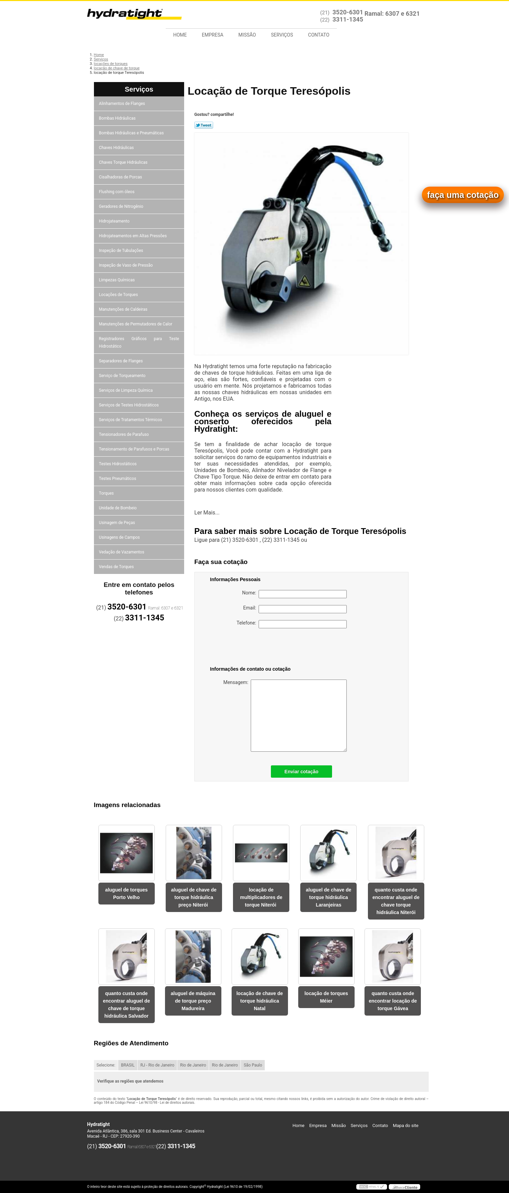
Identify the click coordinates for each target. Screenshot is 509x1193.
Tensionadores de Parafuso (124, 434)
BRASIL (128, 1065)
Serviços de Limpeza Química (126, 390)
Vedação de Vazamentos (122, 552)
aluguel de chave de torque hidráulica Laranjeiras (328, 897)
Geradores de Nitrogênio (121, 206)
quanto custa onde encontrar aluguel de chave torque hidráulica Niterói (395, 901)
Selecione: (106, 1065)
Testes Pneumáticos (117, 478)
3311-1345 (347, 19)
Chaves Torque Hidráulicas (123, 162)
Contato (318, 35)
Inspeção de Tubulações (121, 250)
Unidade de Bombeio (118, 508)
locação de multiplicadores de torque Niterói (261, 897)
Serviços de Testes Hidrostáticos (129, 405)
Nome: (294, 594)
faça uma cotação (463, 195)
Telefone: (292, 624)
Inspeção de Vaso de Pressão (126, 265)
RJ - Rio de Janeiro (157, 1065)
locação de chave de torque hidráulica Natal (259, 1001)
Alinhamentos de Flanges (122, 103)
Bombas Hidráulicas (117, 118)
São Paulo (253, 1065)
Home (180, 35)
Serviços (282, 35)
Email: (295, 609)
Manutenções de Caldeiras (123, 309)
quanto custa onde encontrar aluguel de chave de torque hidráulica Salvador (126, 1005)
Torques (106, 493)
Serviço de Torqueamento (122, 375)
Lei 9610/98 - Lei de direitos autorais (166, 1102)
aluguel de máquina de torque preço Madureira (193, 1001)
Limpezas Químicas (117, 280)
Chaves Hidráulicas (116, 147)
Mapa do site (405, 1125)
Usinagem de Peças (117, 522)
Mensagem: (285, 716)
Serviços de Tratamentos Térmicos (130, 419)
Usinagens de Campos (119, 537)
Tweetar (203, 125)
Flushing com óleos (117, 191)
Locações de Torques (118, 294)
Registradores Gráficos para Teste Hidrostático (139, 342)
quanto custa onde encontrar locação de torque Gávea (393, 1001)
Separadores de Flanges (121, 361)
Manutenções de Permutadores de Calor (136, 324)
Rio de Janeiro (193, 1065)
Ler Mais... (207, 512)
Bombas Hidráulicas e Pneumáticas (131, 133)
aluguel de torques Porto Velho (126, 893)
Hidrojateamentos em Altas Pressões (133, 235)
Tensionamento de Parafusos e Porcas (134, 449)
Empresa (212, 35)
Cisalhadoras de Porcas (120, 177)
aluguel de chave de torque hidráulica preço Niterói (194, 897)
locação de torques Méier (326, 997)
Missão (247, 35)
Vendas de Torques (116, 566)
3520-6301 (347, 12)
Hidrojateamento (114, 221)
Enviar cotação (302, 771)
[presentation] (253, 648)
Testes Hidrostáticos (118, 463)
